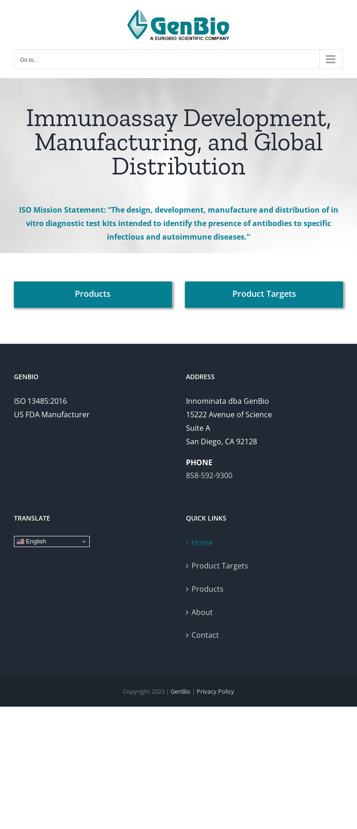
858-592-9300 (209, 475)
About (202, 612)
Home (202, 542)
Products (208, 589)
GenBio (181, 691)
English (31, 541)
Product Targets (220, 566)
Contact (205, 635)
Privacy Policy (215, 691)
